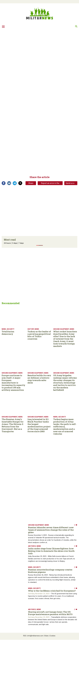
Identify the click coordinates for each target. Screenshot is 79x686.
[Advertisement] (20, 52)
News (4, 329)
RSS (24, 636)
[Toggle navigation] (3, 26)
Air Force (32, 546)
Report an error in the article (50, 183)
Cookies (52, 636)
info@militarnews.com (35, 636)
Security (10, 329)
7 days (21, 243)
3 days (14, 243)
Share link (30, 183)
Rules (46, 636)
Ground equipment (61, 329)
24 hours (7, 243)
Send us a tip (70, 183)
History (31, 329)
